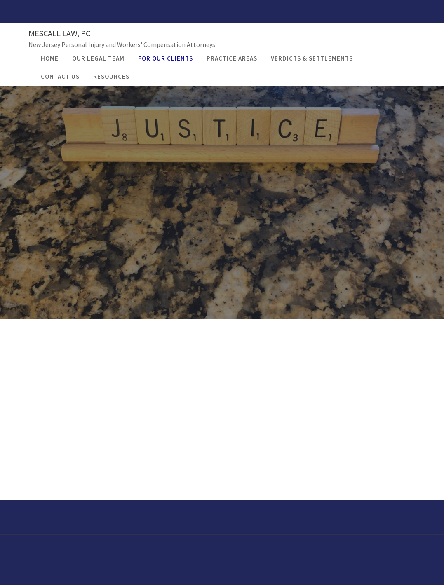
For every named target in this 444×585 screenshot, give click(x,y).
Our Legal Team (98, 58)
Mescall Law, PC (59, 33)
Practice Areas (232, 58)
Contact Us (60, 76)
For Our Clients (165, 58)
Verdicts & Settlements (312, 58)
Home (50, 58)
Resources (111, 76)
